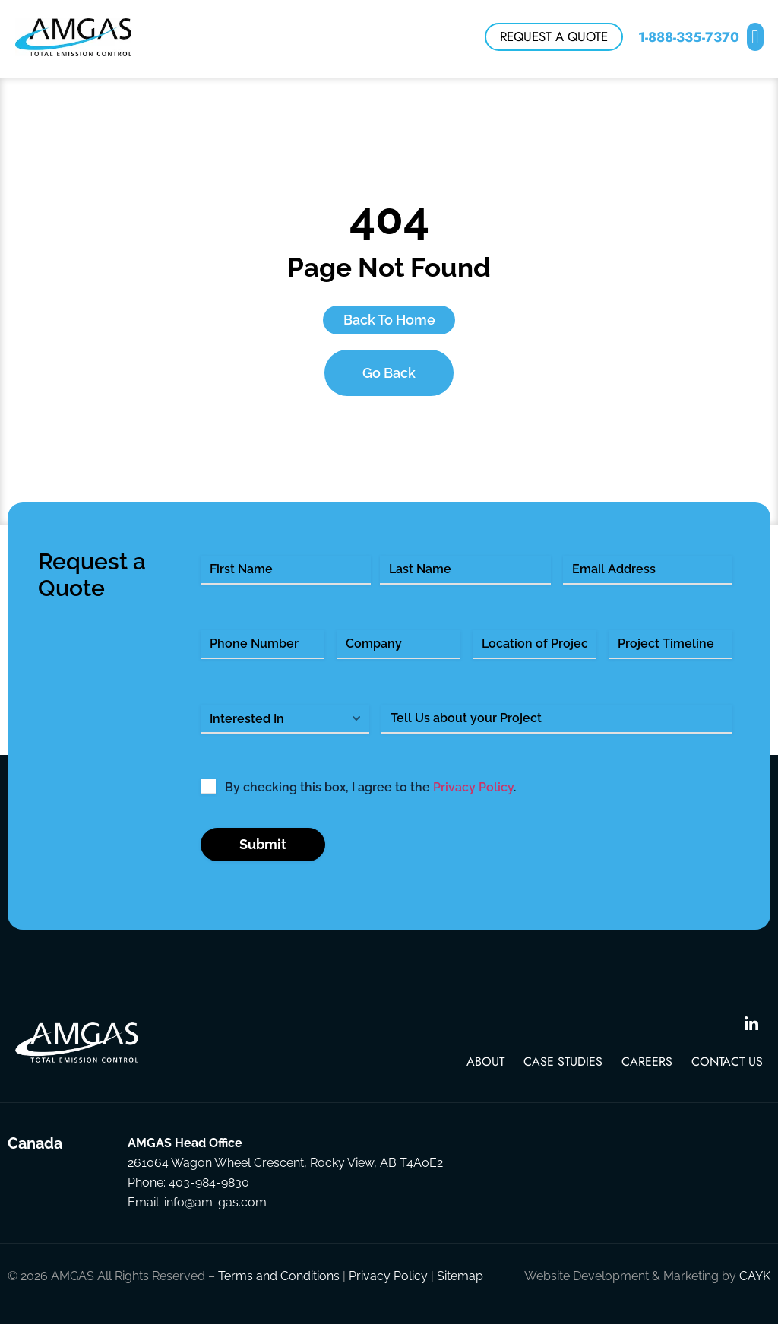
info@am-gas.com (215, 1203)
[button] (755, 38)
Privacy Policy (473, 787)
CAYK (754, 1277)
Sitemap (460, 1277)
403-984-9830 (209, 1183)
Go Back (389, 373)
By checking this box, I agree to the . (370, 787)
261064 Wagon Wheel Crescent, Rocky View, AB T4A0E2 (285, 1163)
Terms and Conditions (279, 1277)
